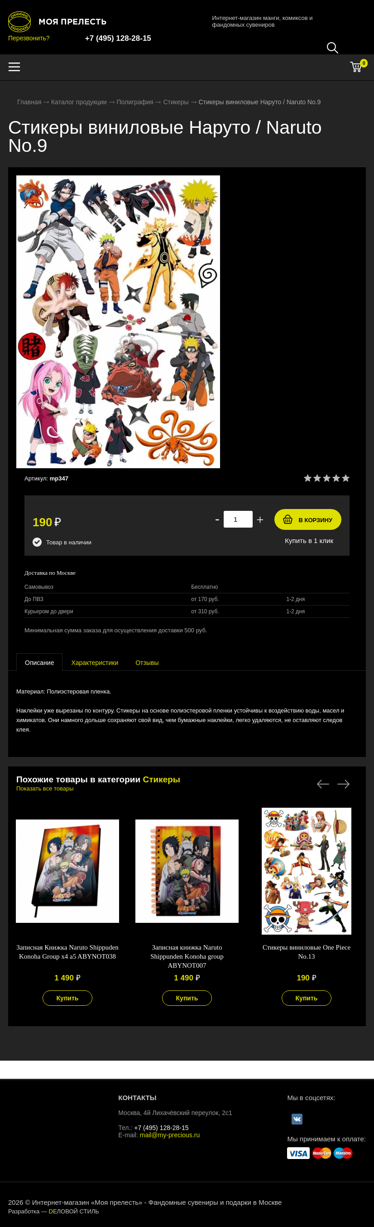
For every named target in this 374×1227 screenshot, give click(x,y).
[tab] (39, 662)
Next (343, 784)
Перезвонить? (29, 38)
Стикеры (175, 102)
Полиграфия (134, 102)
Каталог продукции (79, 102)
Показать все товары (45, 788)
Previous (323, 784)
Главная (29, 102)
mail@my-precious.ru (170, 1135)
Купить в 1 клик (309, 540)
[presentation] (39, 662)
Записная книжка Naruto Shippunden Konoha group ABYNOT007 (187, 956)
